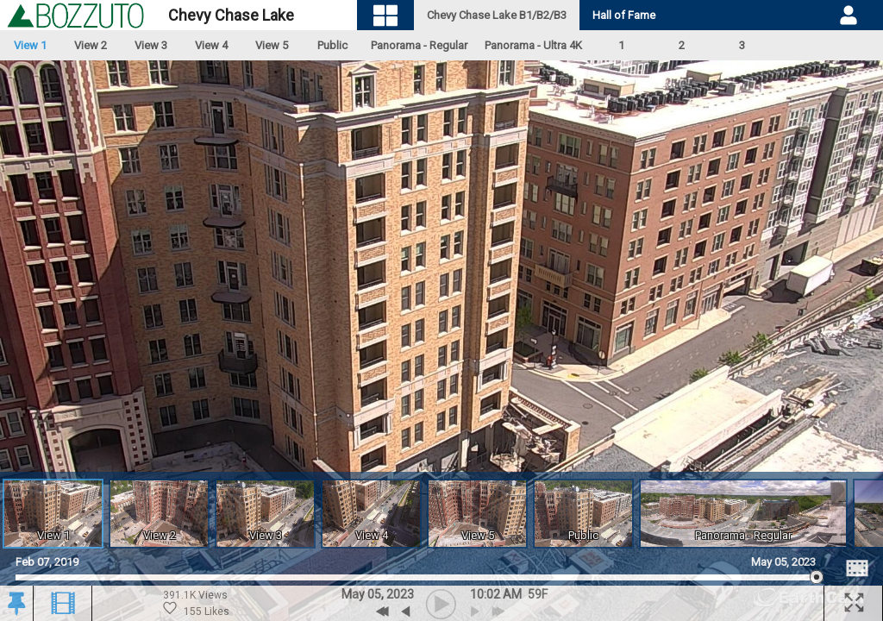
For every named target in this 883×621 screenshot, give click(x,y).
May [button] (353, 594)
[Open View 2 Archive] (159, 513)
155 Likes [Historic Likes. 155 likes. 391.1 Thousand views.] (196, 609)
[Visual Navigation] (385, 15)
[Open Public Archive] (583, 513)
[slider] (416, 577)
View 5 (271, 45)
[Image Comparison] (857, 568)
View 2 (90, 45)
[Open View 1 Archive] (53, 513)
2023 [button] (400, 594)
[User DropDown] (848, 15)
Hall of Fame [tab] (623, 15)
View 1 (30, 45)
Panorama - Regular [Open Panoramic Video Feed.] (419, 45)
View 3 (151, 45)
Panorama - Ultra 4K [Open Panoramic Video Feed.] (533, 45)
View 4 (211, 45)
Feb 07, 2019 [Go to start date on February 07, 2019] (47, 561)
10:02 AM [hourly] (496, 594)
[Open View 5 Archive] (477, 513)
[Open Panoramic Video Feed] (743, 513)
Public (332, 45)
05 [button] (374, 594)
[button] (16, 604)
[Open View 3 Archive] (265, 513)
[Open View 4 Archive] (371, 513)
